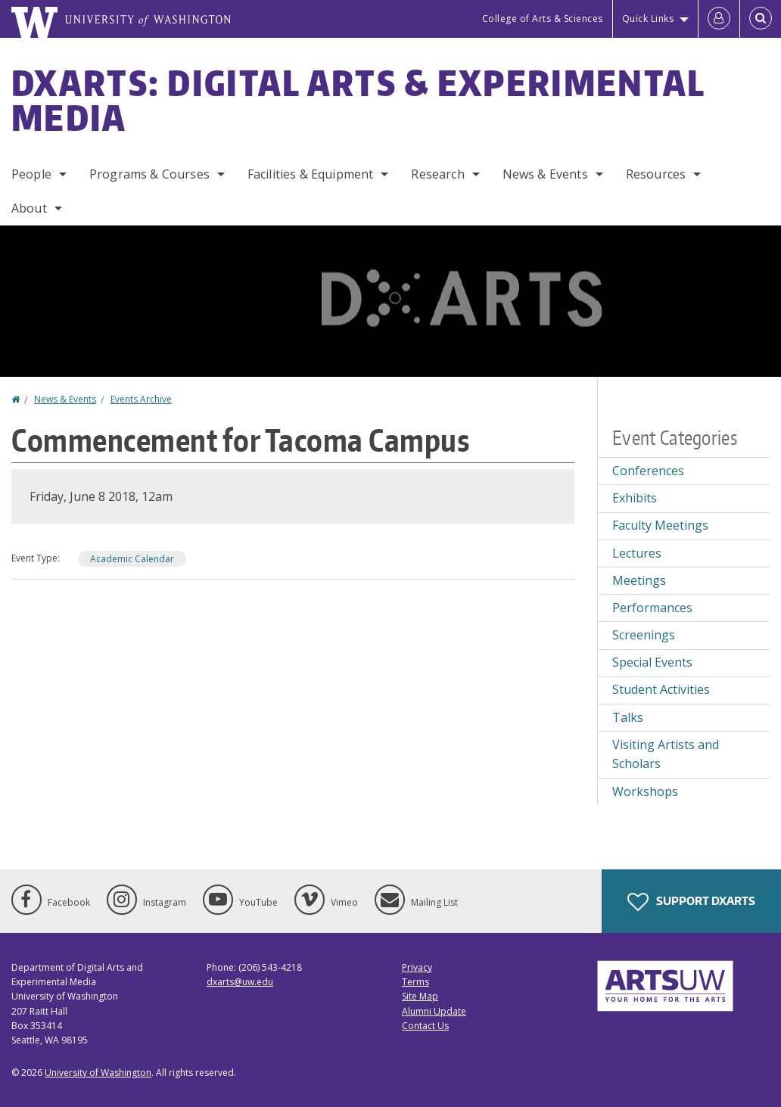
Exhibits (634, 498)
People (31, 174)
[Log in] (719, 19)
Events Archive (141, 399)
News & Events (545, 174)
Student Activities (661, 689)
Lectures (636, 553)
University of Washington (98, 1072)
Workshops (645, 791)
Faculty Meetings (660, 525)
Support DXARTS (691, 902)
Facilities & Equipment (310, 174)
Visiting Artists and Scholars (665, 754)
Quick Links (648, 18)
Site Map (420, 996)
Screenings (643, 635)
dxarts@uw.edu (240, 981)
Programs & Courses (149, 174)
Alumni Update (434, 1011)
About (29, 208)
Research (437, 174)
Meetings (639, 580)
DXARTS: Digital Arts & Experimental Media (358, 100)
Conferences (648, 470)
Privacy (417, 967)
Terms (415, 981)
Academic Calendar (132, 558)
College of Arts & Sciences (542, 18)
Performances (652, 607)
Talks (627, 717)
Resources (656, 174)
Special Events (652, 662)
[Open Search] (760, 19)
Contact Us (425, 1025)
